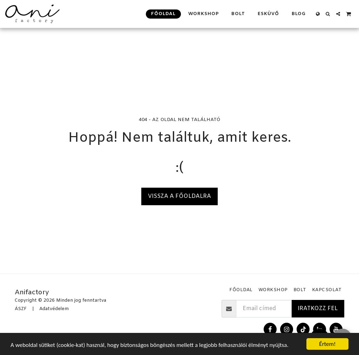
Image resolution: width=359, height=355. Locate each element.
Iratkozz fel (318, 308)
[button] (328, 14)
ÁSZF (21, 309)
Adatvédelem (54, 309)
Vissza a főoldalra (179, 196)
